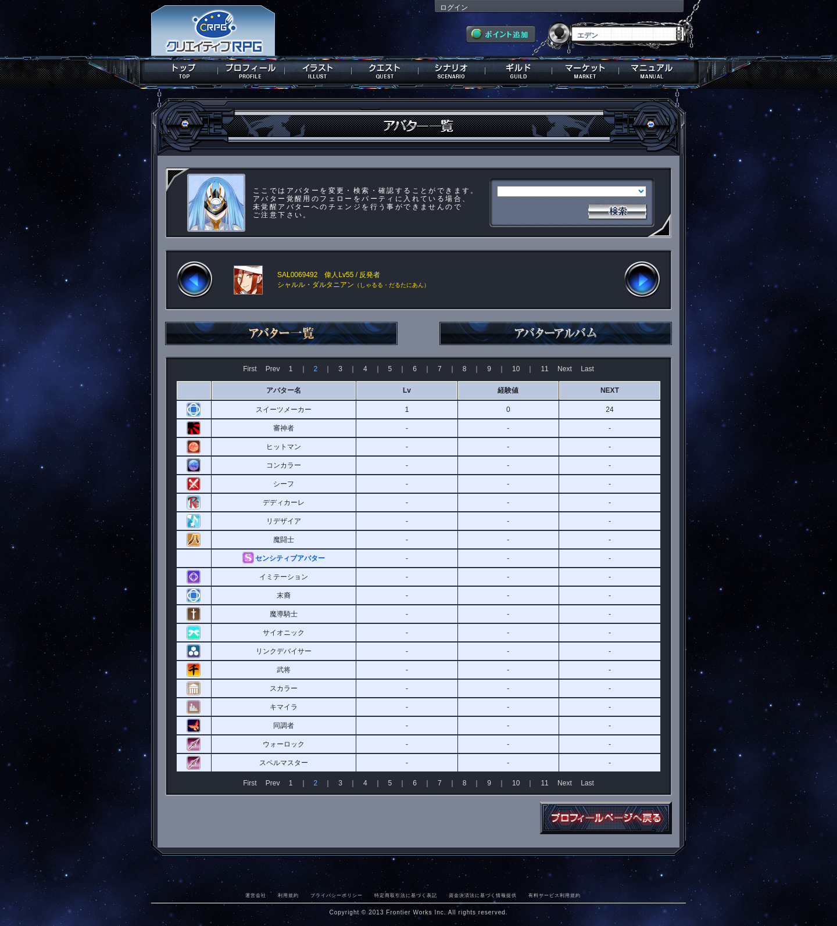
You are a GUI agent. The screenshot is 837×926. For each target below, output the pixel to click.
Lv (407, 390)
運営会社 (255, 895)
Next (564, 369)
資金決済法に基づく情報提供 (483, 895)
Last (587, 369)
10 (516, 369)
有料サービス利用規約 (554, 895)
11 (544, 369)
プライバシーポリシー (336, 895)
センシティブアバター (290, 558)
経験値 (508, 390)
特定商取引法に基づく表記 (405, 895)
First (249, 369)
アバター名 (283, 390)
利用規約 (288, 895)
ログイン (454, 7)
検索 (617, 210)
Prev (273, 369)
